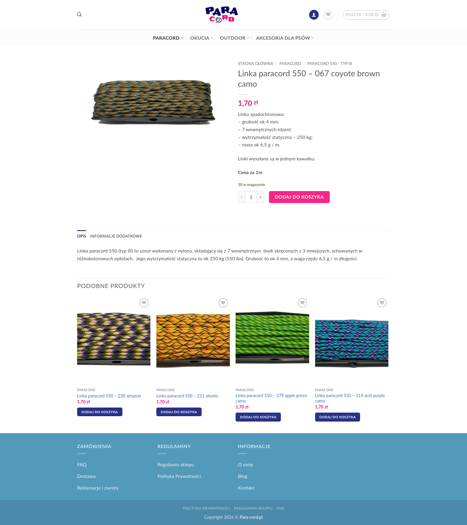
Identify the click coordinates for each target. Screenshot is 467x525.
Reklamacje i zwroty (98, 487)
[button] (314, 15)
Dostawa (86, 476)
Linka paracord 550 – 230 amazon (109, 395)
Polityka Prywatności (179, 476)
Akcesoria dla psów (285, 38)
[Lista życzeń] (328, 15)
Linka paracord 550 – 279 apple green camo (271, 398)
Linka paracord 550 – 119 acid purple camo (350, 398)
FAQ (81, 464)
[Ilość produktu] (251, 197)
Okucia (202, 38)
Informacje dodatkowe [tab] (116, 236)
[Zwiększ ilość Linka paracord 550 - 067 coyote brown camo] (260, 197)
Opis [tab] (81, 236)
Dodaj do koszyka (299, 196)
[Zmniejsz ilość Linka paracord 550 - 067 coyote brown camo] (241, 197)
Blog (242, 476)
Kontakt (246, 487)
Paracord (168, 38)
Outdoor (234, 38)
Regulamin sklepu (176, 464)
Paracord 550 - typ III (329, 63)
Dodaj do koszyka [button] (100, 412)
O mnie (245, 464)
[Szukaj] (79, 14)
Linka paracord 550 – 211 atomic (187, 395)
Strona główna (255, 63)
